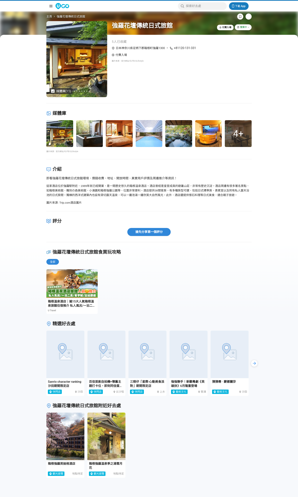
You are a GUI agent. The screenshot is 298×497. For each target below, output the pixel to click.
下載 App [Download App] (239, 6)
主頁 (49, 16)
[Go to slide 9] (84, 91)
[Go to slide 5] (74, 91)
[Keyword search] (205, 6)
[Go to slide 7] (79, 91)
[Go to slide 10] (86, 91)
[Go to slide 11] (89, 91)
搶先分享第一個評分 (149, 232)
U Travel (52, 310)
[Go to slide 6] (77, 91)
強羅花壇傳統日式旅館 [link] (71, 16)
